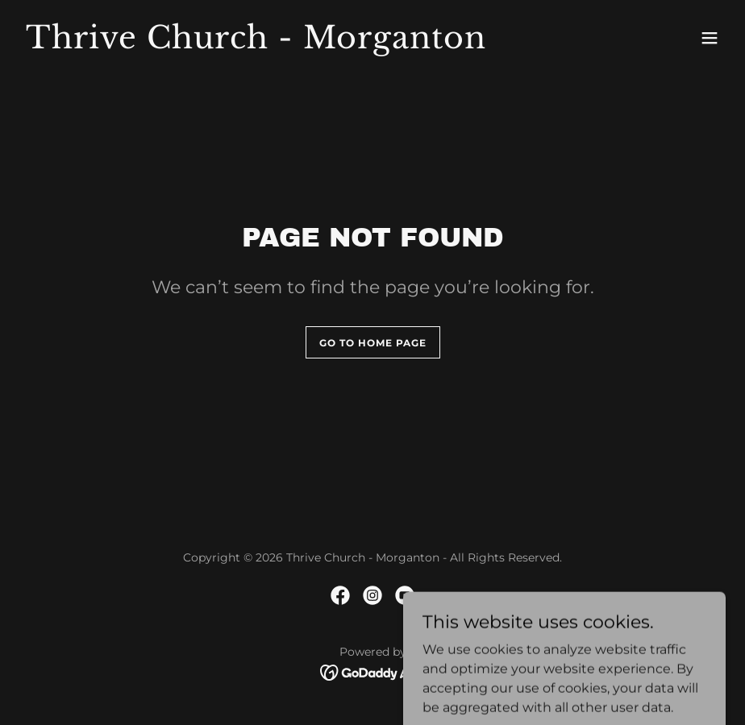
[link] (256, 44)
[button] (709, 38)
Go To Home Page (373, 343)
